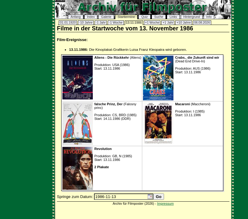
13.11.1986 (134, 22)
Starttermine (126, 17)
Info (208, 17)
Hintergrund (191, 17)
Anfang (76, 17)
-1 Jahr (101, 22)
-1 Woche (115, 22)
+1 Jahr (167, 22)
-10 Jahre (86, 22)
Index (91, 17)
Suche (158, 17)
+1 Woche (152, 22)
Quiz (144, 17)
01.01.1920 (68, 22)
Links (173, 17)
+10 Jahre (183, 22)
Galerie (106, 17)
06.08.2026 (202, 22)
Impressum (165, 203)
